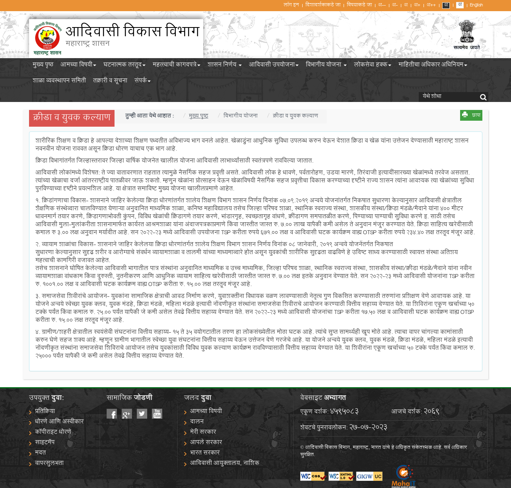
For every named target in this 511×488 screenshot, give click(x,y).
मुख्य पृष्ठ (43, 66)
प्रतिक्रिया (45, 412)
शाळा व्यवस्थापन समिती (59, 82)
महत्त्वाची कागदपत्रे (176, 66)
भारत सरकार (205, 453)
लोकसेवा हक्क (372, 66)
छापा (476, 116)
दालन (197, 422)
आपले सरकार (206, 443)
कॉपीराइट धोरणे (53, 433)
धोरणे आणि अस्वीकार (59, 422)
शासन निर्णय (225, 66)
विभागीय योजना (326, 66)
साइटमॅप (44, 443)
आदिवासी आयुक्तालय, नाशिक (224, 464)
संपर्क (142, 82)
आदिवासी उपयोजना (274, 66)
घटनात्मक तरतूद (124, 66)
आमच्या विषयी (78, 66)
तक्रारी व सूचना (110, 82)
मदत (40, 453)
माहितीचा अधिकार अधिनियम (432, 66)
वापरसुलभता (49, 464)
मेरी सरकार (203, 433)
